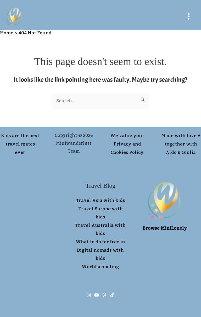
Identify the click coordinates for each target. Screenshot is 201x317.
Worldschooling (100, 266)
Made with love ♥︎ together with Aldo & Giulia (180, 144)
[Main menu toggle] (189, 16)
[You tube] (96, 295)
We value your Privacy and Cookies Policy (127, 144)
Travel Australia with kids (100, 229)
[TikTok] (112, 295)
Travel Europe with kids (100, 213)
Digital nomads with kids (100, 254)
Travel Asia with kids (100, 200)
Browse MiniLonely (165, 228)
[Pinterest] (104, 295)
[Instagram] (88, 295)
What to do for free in (100, 242)
